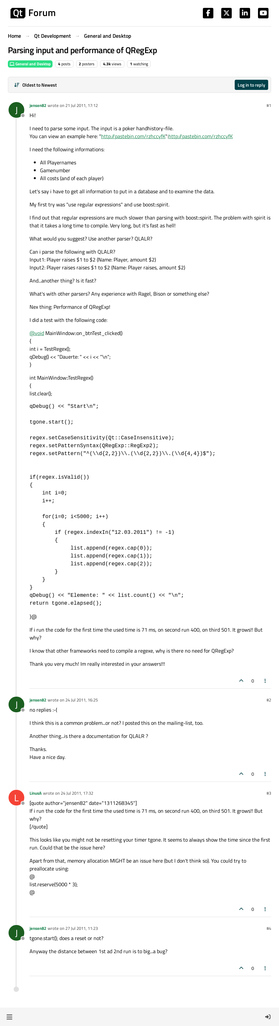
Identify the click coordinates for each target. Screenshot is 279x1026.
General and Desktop (30, 64)
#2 (269, 700)
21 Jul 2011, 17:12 (81, 105)
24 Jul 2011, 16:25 (81, 700)
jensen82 (38, 105)
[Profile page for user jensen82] (16, 110)
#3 (269, 793)
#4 (269, 928)
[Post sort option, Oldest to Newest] (35, 85)
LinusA (36, 793)
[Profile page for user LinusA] (16, 798)
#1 (269, 105)
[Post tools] (265, 681)
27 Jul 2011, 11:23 (81, 928)
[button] (9, 1016)
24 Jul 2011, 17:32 (77, 793)
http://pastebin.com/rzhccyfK (133, 136)
